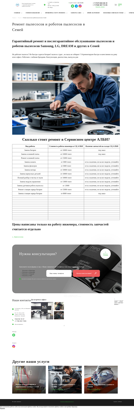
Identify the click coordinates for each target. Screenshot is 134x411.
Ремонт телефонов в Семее (71, 295)
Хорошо (2, 408)
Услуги (19, 17)
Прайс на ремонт (93, 13)
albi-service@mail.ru (19, 324)
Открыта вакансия (33, 13)
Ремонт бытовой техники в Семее (72, 296)
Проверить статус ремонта (55, 13)
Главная (17, 13)
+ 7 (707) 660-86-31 (100, 3)
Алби (65, 294)
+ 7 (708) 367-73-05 (100, 5)
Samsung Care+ (76, 13)
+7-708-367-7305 (20, 321)
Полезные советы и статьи (113, 13)
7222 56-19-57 (19, 319)
